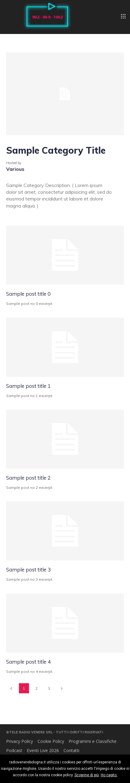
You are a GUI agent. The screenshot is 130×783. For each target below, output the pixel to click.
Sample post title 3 (28, 569)
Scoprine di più (86, 775)
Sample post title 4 (28, 661)
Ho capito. (109, 775)
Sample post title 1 (28, 386)
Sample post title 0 (28, 293)
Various (15, 169)
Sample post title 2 (28, 477)
